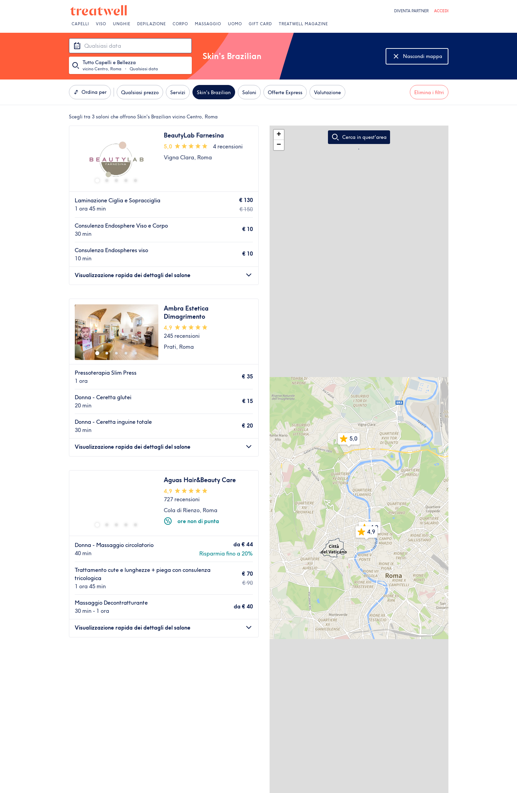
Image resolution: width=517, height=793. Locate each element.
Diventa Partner (411, 11)
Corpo (180, 23)
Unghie (121, 23)
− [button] (278, 145)
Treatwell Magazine (303, 23)
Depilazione (151, 23)
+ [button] (278, 135)
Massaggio (208, 23)
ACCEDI (441, 11)
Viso (101, 23)
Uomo (235, 23)
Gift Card (260, 23)
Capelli (80, 23)
